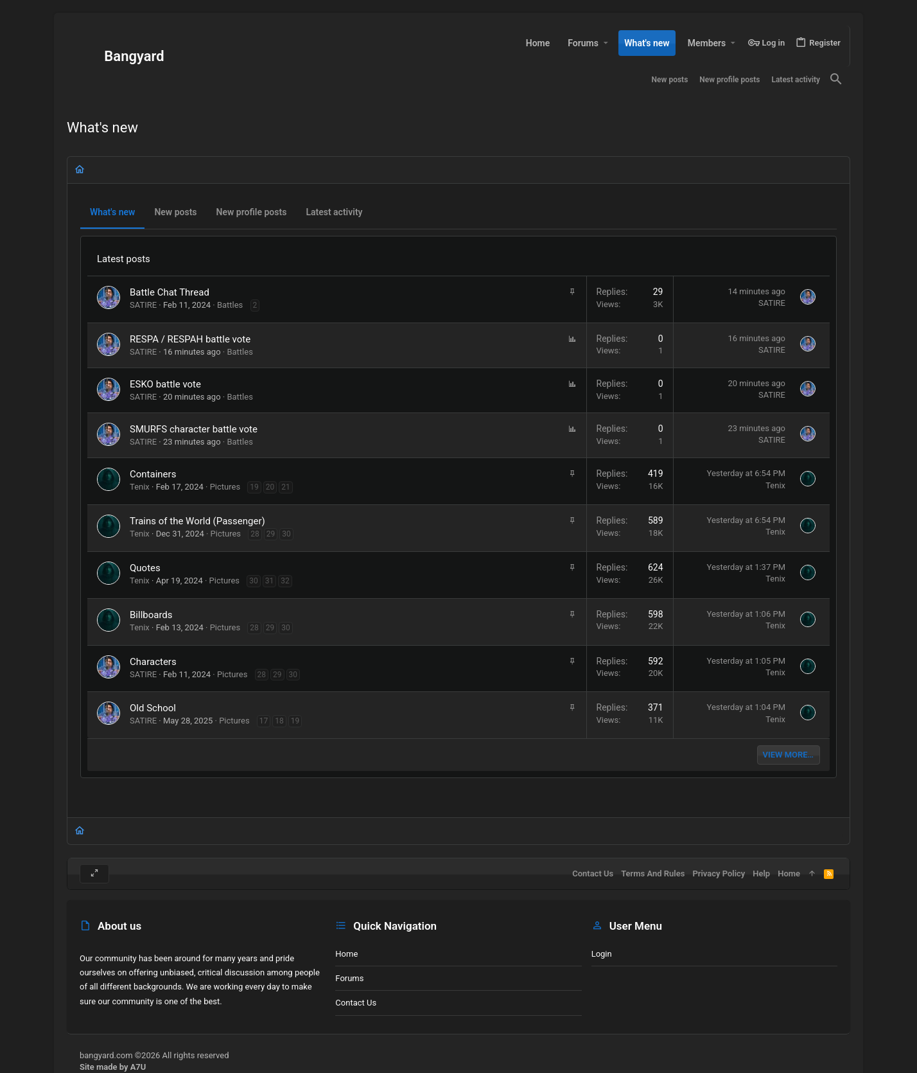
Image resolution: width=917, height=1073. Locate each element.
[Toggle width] (94, 873)
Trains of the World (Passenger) (197, 521)
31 (269, 580)
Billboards (151, 615)
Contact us (355, 1002)
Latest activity (334, 212)
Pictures (225, 487)
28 (254, 533)
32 (285, 580)
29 (270, 533)
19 (254, 487)
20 (270, 487)
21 (285, 487)
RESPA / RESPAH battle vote (190, 339)
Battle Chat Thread (169, 292)
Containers (153, 474)
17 (263, 720)
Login (601, 954)
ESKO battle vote (165, 384)
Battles (230, 305)
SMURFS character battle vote (194, 429)
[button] (605, 43)
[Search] (836, 79)
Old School (153, 708)
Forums (349, 978)
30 (286, 533)
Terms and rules (653, 873)
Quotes (145, 568)
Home (346, 954)
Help (761, 873)
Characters (153, 662)
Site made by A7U (113, 1067)
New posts (175, 212)
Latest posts (123, 259)
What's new (112, 212)
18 (279, 720)
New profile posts (251, 212)
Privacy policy (718, 873)
